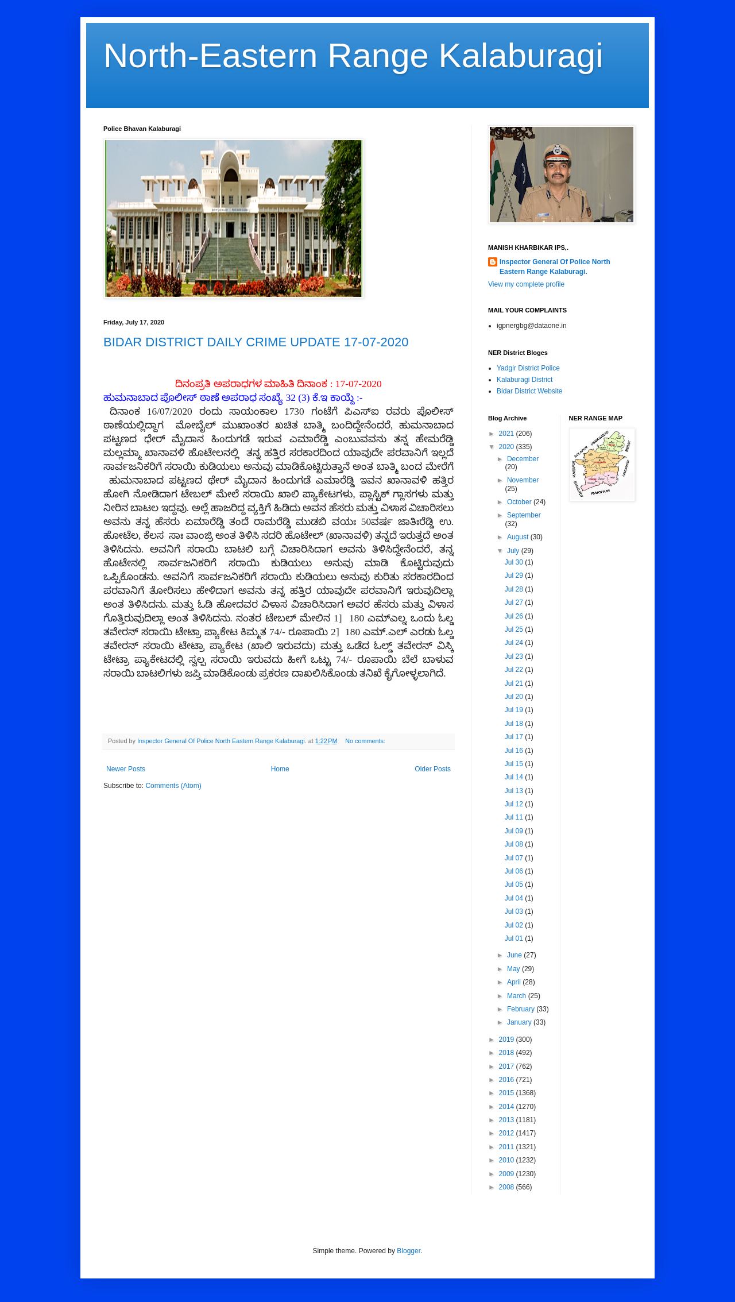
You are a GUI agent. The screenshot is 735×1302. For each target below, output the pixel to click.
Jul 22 (515, 670)
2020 (507, 447)
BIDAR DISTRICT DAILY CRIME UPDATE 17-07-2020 (255, 342)
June (515, 955)
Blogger (408, 1251)
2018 (507, 1053)
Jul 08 (515, 844)
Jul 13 (515, 791)
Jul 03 (515, 911)
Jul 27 (515, 602)
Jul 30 (515, 562)
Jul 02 (515, 925)
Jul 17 (515, 737)
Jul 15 (515, 764)
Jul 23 (515, 656)
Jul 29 (515, 575)
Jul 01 (515, 938)
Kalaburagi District (524, 380)
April (515, 982)
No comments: (366, 740)
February (521, 1009)
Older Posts (433, 769)
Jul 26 (515, 616)
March (517, 996)
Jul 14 (515, 777)
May (514, 969)
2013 (507, 1120)
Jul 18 (515, 724)
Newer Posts (125, 769)
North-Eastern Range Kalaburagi (353, 55)
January (520, 1022)
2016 (507, 1080)
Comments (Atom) (173, 786)
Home (280, 769)
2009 (507, 1174)
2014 (507, 1107)
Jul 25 (515, 629)
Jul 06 (515, 871)
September (524, 515)
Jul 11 (515, 817)
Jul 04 (515, 898)
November (523, 480)
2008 (507, 1187)
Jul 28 (515, 589)
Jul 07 (515, 858)
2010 (507, 1160)
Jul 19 (515, 710)
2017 (507, 1067)
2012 (507, 1133)
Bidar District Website (529, 391)
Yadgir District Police (528, 368)
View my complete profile (526, 284)
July (514, 551)
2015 (507, 1093)
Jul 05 (515, 884)
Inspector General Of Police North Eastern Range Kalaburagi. (555, 267)
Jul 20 (515, 697)
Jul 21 (515, 683)
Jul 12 (515, 804)
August (519, 537)
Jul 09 (515, 831)
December (523, 459)
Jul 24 (515, 643)
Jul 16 (515, 751)
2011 (507, 1147)
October (520, 502)
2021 (507, 434)
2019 (507, 1040)
